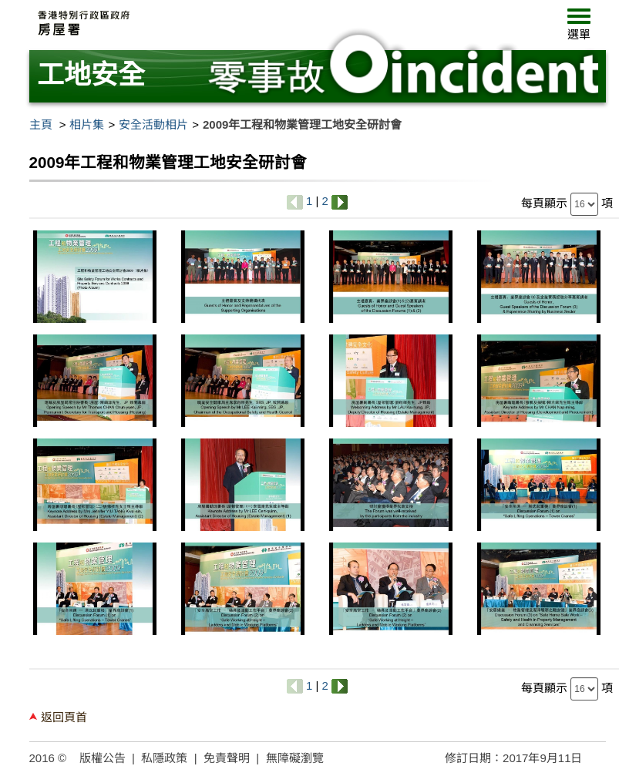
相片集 (86, 124)
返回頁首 (64, 717)
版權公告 (102, 757)
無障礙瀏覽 (295, 757)
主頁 (40, 124)
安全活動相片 (153, 124)
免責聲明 (227, 757)
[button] (579, 27)
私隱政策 (164, 757)
